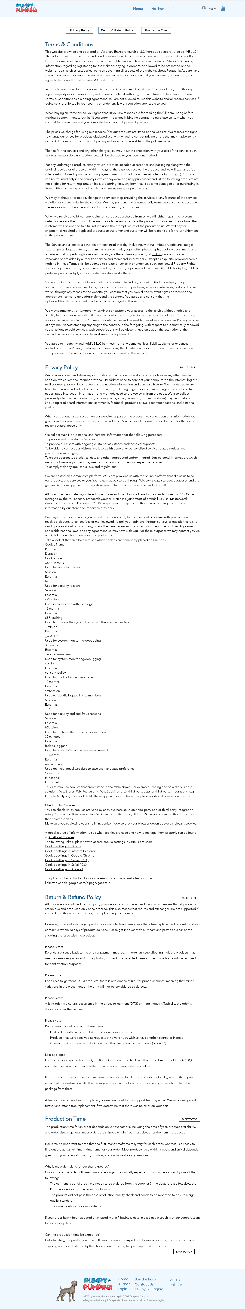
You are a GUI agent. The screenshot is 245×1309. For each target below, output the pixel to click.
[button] (223, 8)
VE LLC (191, 51)
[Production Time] (156, 30)
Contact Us (144, 1284)
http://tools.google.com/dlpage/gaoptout (81, 883)
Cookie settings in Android (64, 869)
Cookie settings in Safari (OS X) (67, 860)
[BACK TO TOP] (187, 367)
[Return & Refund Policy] (117, 30)
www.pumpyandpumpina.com (129, 188)
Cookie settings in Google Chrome (69, 855)
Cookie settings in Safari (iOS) (66, 864)
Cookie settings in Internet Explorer (70, 851)
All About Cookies (61, 837)
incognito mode (108, 823)
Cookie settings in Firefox (63, 846)
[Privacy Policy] (79, 30)
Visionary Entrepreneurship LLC (123, 51)
